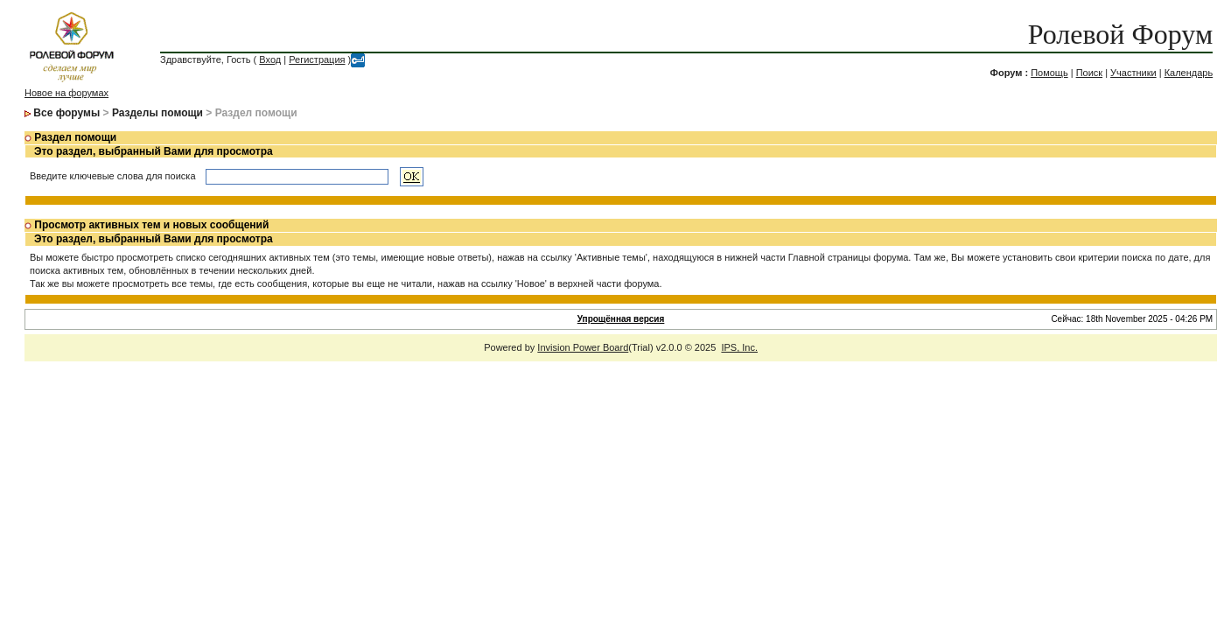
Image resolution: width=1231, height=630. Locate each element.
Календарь (1189, 72)
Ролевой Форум (1120, 34)
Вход (270, 59)
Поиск (1089, 72)
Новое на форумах (66, 93)
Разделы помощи (157, 113)
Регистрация (317, 59)
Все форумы (66, 113)
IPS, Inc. (739, 347)
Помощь (1049, 72)
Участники (1133, 72)
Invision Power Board (582, 347)
